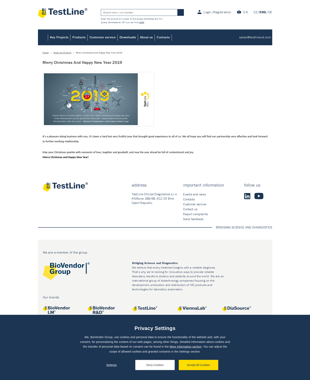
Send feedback (193, 219)
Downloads (128, 37)
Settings (111, 365)
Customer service (103, 37)
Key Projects (59, 37)
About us (146, 37)
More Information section (186, 346)
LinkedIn (247, 196)
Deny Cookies (155, 365)
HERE (141, 22)
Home (43, 37)
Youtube (258, 196)
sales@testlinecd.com (255, 37)
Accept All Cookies (198, 365)
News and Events (62, 52)
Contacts (163, 37)
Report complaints (195, 214)
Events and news (194, 194)
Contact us (190, 209)
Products (79, 37)
